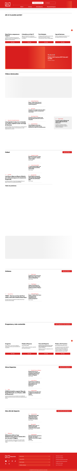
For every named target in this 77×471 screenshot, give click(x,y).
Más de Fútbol (67, 152)
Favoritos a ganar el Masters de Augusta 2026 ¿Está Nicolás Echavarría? (62, 121)
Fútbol (21, 6)
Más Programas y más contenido (63, 324)
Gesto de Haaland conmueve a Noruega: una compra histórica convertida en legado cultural (34, 437)
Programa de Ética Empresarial (61, 461)
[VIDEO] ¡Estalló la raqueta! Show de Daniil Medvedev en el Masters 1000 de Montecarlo (15, 393)
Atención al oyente (59, 455)
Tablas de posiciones (37, 2)
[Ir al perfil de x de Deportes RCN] (5, 464)
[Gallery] (37, 30)
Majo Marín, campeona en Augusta (12, 35)
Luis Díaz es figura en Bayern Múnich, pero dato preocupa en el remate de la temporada (15, 178)
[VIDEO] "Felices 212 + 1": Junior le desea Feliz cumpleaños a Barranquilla (34, 427)
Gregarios (8, 344)
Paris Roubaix (42, 34)
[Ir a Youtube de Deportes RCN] (6, 461)
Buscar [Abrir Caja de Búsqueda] (48, 2)
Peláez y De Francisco (61, 344)
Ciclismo (30, 6)
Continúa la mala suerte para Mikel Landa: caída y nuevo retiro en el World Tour (34, 277)
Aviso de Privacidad (59, 457)
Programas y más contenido (15, 324)
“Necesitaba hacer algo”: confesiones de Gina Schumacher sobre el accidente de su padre (33, 417)
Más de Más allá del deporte (64, 411)
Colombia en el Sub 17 (28, 34)
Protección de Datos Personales (62, 459)
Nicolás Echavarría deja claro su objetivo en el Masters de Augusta (34, 393)
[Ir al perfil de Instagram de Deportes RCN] (12, 461)
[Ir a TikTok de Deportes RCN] (15, 461)
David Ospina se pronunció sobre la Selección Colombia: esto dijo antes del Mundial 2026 (34, 178)
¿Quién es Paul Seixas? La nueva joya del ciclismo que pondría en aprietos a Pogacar (34, 286)
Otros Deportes (39, 6)
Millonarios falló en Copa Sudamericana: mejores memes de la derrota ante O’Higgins (15, 436)
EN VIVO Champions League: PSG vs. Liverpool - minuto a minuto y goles (34, 158)
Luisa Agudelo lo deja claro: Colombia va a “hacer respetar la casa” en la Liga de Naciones (15, 123)
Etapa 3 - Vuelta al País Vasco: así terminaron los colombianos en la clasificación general (34, 103)
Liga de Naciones (59, 34)
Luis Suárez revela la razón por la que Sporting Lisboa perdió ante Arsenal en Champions (35, 118)
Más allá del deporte (51, 6)
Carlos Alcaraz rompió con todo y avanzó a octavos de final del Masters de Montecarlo (34, 383)
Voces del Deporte (43, 344)
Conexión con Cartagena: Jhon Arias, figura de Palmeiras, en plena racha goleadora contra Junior (36, 110)
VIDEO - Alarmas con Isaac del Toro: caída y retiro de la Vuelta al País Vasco (16, 296)
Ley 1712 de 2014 (59, 465)
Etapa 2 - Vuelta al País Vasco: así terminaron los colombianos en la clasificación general (34, 297)
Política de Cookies (59, 463)
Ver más (12, 42)
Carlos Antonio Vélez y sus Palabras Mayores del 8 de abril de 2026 (34, 167)
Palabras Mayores (27, 344)
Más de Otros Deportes (65, 367)
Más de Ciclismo (67, 271)
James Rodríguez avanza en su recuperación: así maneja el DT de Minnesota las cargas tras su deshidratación (36, 126)
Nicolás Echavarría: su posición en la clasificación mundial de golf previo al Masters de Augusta (34, 373)
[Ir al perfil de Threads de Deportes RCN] (9, 464)
